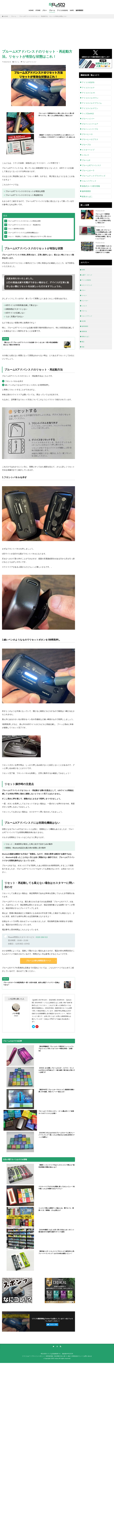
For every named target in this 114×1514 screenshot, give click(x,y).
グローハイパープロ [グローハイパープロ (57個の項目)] (90, 129)
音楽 (83, 364)
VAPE (72, 10)
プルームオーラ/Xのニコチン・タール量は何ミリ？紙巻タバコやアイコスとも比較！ (57, 1113)
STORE (37, 10)
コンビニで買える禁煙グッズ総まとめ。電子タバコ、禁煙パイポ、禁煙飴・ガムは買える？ (56, 1210)
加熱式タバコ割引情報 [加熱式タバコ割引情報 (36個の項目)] (91, 186)
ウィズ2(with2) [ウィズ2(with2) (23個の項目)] (88, 113)
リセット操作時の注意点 (14, 228)
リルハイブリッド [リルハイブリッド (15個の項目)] (89, 181)
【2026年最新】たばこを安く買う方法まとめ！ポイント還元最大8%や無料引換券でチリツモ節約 (57, 1233)
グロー (44, 10)
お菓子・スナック (88, 287)
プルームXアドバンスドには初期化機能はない (21, 232)
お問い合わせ (88, 1357)
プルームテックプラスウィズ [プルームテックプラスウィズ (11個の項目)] (93, 176)
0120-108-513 (41, 937)
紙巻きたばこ (86, 353)
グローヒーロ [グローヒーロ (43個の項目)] (87, 134)
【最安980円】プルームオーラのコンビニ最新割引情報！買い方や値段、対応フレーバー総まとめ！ (56, 1093)
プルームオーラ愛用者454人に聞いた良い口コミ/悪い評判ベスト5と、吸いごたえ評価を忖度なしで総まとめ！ (56, 116)
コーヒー (85, 309)
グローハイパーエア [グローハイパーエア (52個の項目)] (90, 124)
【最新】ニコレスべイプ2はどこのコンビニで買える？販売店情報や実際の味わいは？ (56, 1167)
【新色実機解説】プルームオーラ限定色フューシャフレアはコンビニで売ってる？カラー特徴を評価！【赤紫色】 (56, 1050)
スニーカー (85, 314)
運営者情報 (49, 1357)
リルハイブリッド (88, 331)
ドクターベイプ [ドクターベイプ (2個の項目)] (88, 150)
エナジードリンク (88, 298)
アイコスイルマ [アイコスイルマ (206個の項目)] (88, 87)
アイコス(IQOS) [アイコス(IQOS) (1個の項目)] (88, 82)
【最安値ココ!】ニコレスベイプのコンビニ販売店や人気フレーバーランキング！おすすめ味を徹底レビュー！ (57, 1254)
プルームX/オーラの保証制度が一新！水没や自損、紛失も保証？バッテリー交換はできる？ (31, 983)
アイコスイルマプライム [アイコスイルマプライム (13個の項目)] (92, 103)
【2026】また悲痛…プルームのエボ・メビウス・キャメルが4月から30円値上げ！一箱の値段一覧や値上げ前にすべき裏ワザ (56, 1071)
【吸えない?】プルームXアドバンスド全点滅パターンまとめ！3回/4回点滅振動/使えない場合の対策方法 (30, 343)
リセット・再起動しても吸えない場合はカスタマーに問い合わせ (28, 236)
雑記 (83, 358)
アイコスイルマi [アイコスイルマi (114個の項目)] (88, 93)
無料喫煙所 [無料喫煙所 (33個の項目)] (86, 191)
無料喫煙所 (79, 10)
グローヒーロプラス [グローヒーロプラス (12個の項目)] (90, 139)
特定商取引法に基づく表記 (62, 1357)
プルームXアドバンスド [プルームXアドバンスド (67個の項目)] (91, 165)
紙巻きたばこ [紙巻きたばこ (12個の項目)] (87, 196)
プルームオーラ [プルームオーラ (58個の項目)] (88, 170)
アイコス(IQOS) (62, 10)
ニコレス (85, 320)
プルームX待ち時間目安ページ (38, 961)
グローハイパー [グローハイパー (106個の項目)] (88, 118)
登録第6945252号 (67, 1355)
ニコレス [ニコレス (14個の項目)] (85, 155)
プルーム (52, 10)
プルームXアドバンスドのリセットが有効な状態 (22, 221)
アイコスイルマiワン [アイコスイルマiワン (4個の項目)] (90, 98)
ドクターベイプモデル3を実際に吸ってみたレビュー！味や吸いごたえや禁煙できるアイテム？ (56, 1190)
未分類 (84, 336)
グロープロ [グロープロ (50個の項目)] (86, 144)
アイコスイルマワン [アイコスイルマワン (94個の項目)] (90, 108)
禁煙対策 (85, 347)
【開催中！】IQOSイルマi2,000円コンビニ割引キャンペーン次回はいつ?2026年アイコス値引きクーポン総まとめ (57, 137)
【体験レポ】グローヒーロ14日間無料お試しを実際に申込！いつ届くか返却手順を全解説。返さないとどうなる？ (103, 240)
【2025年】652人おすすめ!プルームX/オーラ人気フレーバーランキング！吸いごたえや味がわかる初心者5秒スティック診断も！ (56, 1136)
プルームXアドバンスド (29, 62)
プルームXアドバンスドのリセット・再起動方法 (22, 224)
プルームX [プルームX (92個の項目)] (86, 160)
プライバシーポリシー (38, 1357)
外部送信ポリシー (77, 1357)
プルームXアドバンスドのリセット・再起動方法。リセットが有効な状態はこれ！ (43, 16)
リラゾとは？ (26, 1357)
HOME (31, 10)
